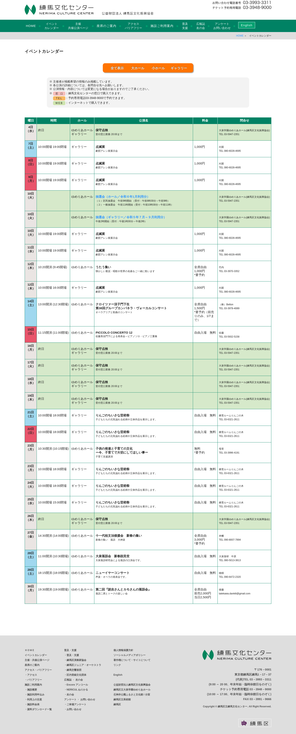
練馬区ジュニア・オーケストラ (84, 665)
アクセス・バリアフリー (38, 670)
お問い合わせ (74, 709)
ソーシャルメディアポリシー (129, 655)
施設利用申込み (35, 694)
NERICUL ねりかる (77, 689)
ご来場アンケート (76, 704)
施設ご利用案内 (161, 26)
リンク (117, 665)
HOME (31, 26)
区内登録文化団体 (76, 674)
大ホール (137, 68)
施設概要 (32, 689)
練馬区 (117, 704)
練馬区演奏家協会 (76, 660)
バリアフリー (34, 679)
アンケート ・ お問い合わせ (79, 699)
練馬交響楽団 (74, 670)
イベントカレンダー (36, 655)
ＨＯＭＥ (30, 650)
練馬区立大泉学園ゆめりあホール (131, 689)
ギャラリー (179, 68)
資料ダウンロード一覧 (39, 709)
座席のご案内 (106, 26)
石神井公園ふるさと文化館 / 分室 (131, 694)
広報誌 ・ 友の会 (73, 679)
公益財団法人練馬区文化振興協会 (131, 684)
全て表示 (117, 68)
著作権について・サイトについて (131, 660)
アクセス (32, 674)
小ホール (158, 68)
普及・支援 (70, 650)
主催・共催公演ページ (37, 660)
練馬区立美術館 (122, 699)
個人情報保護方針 (123, 650)
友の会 (70, 694)
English (246, 25)
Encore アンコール (77, 684)
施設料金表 (33, 704)
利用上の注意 (34, 699)
